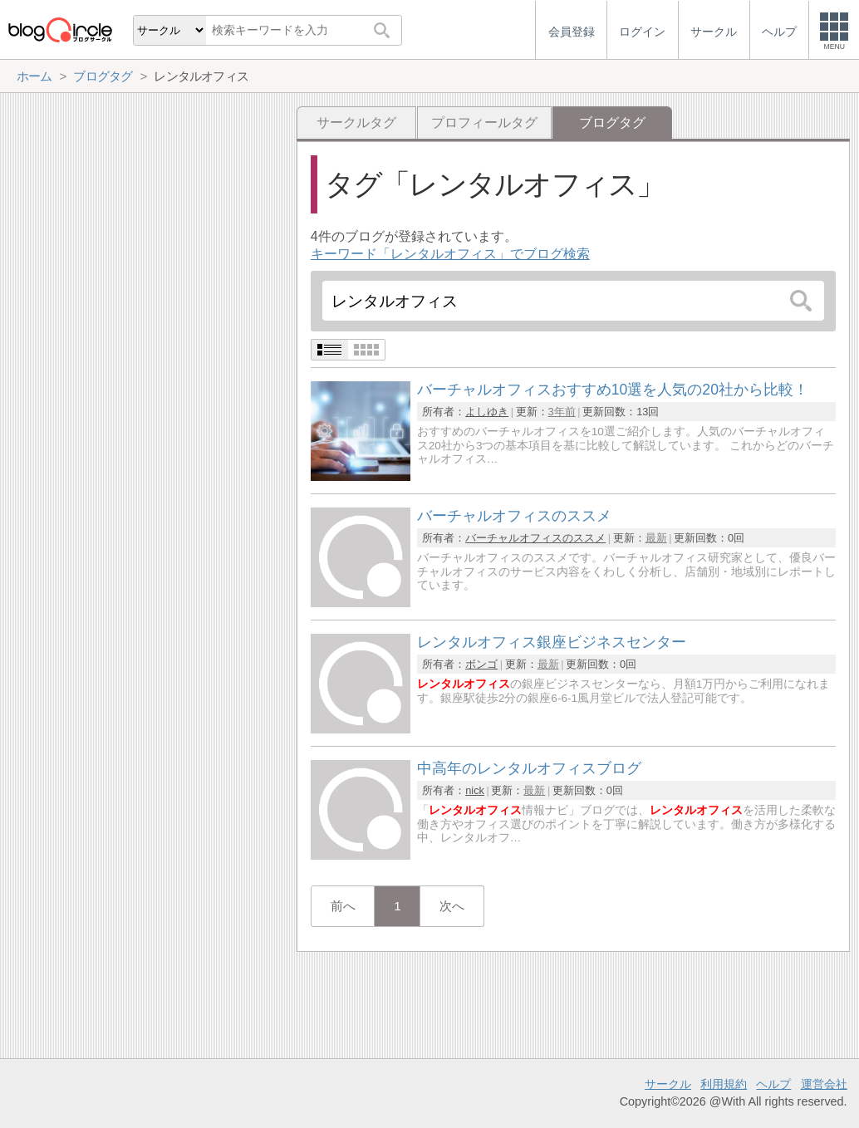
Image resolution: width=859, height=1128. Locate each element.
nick (474, 790)
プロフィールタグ (484, 122)
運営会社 (824, 1084)
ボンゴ (481, 664)
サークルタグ (356, 122)
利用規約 (723, 1084)
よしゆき (486, 411)
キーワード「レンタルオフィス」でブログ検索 (450, 254)
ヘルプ (773, 1084)
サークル (668, 1084)
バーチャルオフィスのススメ (535, 538)
